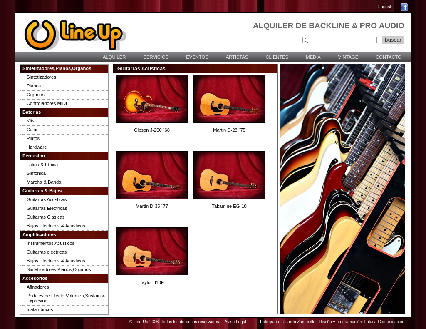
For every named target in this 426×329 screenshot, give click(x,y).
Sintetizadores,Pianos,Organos (56, 68)
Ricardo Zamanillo (298, 321)
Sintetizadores (41, 77)
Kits (31, 120)
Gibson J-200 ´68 (152, 129)
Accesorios (34, 278)
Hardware (37, 147)
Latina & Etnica (42, 164)
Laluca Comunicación (384, 321)
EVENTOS (197, 57)
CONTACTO (388, 57)
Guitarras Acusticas (47, 199)
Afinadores (38, 286)
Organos (36, 94)
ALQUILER (114, 57)
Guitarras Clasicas (45, 216)
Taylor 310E (151, 282)
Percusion (33, 155)
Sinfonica (36, 173)
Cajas (33, 129)
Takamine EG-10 (229, 206)
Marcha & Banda (44, 181)
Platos (33, 138)
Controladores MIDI (47, 103)
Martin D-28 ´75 (229, 129)
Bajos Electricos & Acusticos (56, 225)
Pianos (34, 85)
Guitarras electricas (47, 251)
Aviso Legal (235, 321)
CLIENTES (276, 57)
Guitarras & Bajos (42, 190)
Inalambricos (40, 309)
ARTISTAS (237, 57)
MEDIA (313, 57)
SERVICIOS (155, 57)
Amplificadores (39, 234)
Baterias (31, 112)
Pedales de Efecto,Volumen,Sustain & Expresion (66, 298)
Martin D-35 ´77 (152, 206)
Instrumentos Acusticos (50, 243)
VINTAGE (348, 57)
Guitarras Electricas (47, 208)
